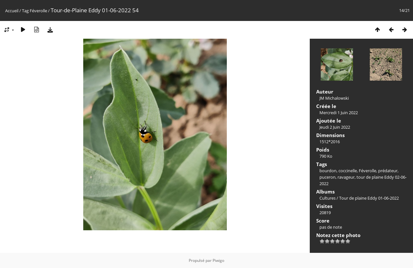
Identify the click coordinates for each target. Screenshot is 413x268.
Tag (25, 11)
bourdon (328, 171)
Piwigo (218, 260)
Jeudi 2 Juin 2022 (334, 127)
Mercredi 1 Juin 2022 (338, 112)
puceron (327, 177)
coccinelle (347, 171)
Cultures (327, 198)
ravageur (346, 177)
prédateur (388, 171)
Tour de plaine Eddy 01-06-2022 (369, 198)
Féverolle (38, 11)
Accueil (11, 11)
